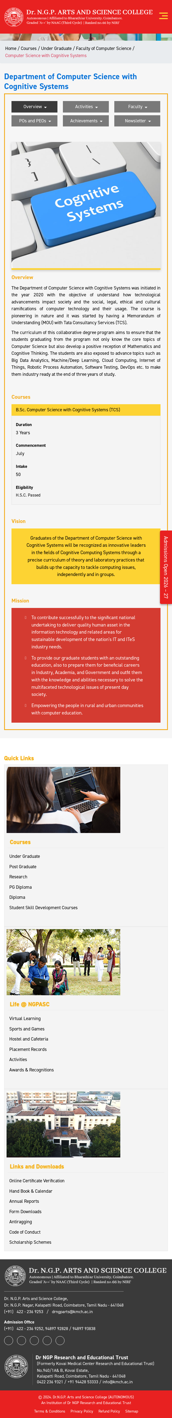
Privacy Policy (82, 1411)
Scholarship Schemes (30, 1242)
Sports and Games (27, 1029)
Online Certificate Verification (37, 1181)
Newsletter (138, 121)
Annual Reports (24, 1201)
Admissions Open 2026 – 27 (166, 567)
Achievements (86, 121)
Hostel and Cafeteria (28, 1039)
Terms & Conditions (49, 1411)
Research (18, 877)
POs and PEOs (35, 121)
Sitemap (131, 1411)
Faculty (137, 107)
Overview (35, 107)
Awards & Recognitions (31, 1070)
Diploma (17, 897)
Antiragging (20, 1222)
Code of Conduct (24, 1232)
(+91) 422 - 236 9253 (24, 1311)
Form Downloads (25, 1212)
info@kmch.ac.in (118, 1382)
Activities (86, 107)
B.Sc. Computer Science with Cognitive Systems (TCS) (68, 410)
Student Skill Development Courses (43, 908)
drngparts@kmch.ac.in (72, 1311)
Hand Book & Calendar (31, 1191)
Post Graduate (22, 867)
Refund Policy (109, 1411)
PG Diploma (20, 887)
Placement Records (28, 1049)
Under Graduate (24, 856)
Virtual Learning (25, 1018)
